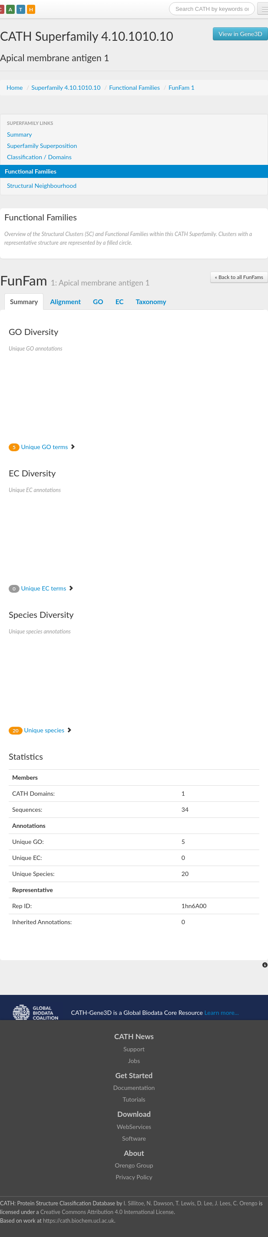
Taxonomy (151, 301)
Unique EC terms (41, 588)
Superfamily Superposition (42, 145)
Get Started (134, 1075)
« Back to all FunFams (239, 277)
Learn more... (222, 1012)
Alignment (65, 301)
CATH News (134, 1036)
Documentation (134, 1087)
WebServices (134, 1126)
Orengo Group (134, 1165)
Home (15, 87)
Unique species (40, 730)
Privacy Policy (134, 1177)
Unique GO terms (42, 446)
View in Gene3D (240, 33)
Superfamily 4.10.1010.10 (66, 87)
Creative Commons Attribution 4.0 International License (107, 1212)
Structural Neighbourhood (41, 185)
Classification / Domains (39, 157)
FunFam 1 (182, 87)
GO (98, 301)
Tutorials (133, 1099)
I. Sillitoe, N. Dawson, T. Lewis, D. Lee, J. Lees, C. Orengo (191, 1203)
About (134, 1153)
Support (134, 1049)
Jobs (134, 1060)
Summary (19, 134)
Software (134, 1138)
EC (120, 301)
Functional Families (135, 87)
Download (134, 1114)
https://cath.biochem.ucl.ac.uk (78, 1220)
